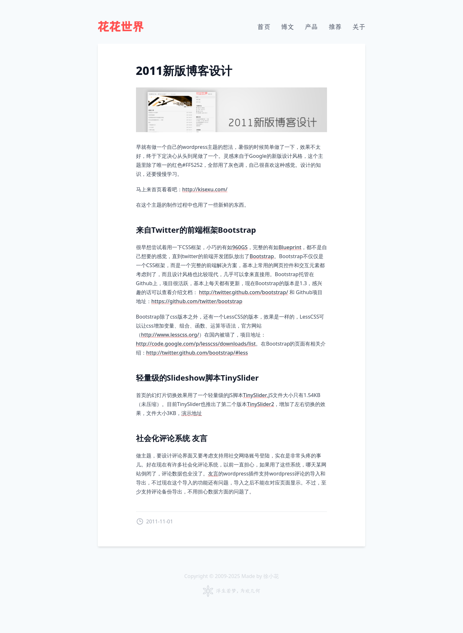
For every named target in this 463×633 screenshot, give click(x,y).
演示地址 (191, 413)
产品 (311, 27)
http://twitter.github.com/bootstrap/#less (197, 352)
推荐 (335, 27)
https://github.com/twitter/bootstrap (196, 301)
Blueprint (289, 247)
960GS (240, 247)
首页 (263, 27)
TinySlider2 (260, 404)
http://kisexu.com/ (205, 189)
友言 (213, 473)
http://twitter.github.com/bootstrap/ (243, 292)
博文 (287, 27)
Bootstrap (262, 256)
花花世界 (121, 27)
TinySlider (255, 395)
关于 (358, 27)
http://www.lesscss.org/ (170, 334)
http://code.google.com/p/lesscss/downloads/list (196, 343)
